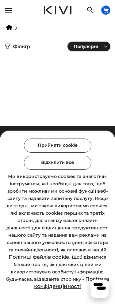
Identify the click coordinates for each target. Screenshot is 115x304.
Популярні (86, 46)
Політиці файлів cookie (39, 257)
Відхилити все (57, 162)
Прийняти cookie (58, 145)
